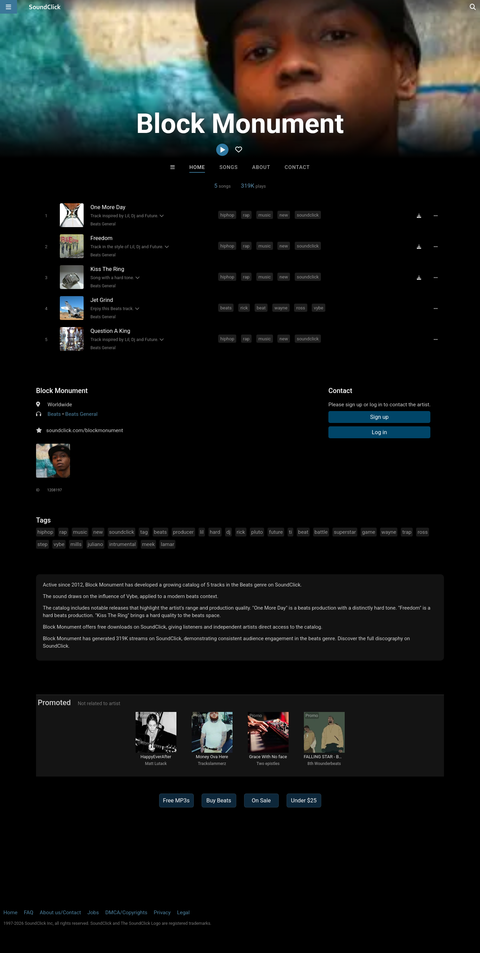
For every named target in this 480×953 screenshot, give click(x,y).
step (42, 544)
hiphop (227, 215)
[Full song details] (435, 215)
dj (228, 532)
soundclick (308, 215)
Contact (297, 167)
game (368, 532)
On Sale (261, 800)
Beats (54, 414)
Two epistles (268, 763)
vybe (318, 307)
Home (197, 167)
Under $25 (303, 800)
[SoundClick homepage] (45, 6)
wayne (280, 307)
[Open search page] (473, 7)
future (276, 532)
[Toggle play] (46, 215)
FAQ (28, 912)
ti (290, 532)
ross (300, 307)
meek (148, 544)
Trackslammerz (212, 763)
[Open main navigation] (8, 7)
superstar (345, 532)
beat (261, 307)
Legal (183, 912)
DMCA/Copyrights (126, 912)
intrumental (122, 544)
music (264, 215)
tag (144, 532)
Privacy (162, 912)
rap (246, 215)
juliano (95, 544)
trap (406, 532)
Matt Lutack (156, 763)
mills (76, 544)
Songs (229, 167)
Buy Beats (218, 800)
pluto (257, 532)
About (261, 167)
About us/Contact (60, 912)
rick (244, 307)
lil (202, 532)
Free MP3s (176, 800)
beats (226, 307)
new (283, 215)
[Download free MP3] (419, 215)
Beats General (103, 224)
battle (321, 532)
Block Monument (62, 391)
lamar (167, 544)
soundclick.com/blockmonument (84, 430)
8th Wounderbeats (324, 763)
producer (183, 532)
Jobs (93, 912)
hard (215, 532)
